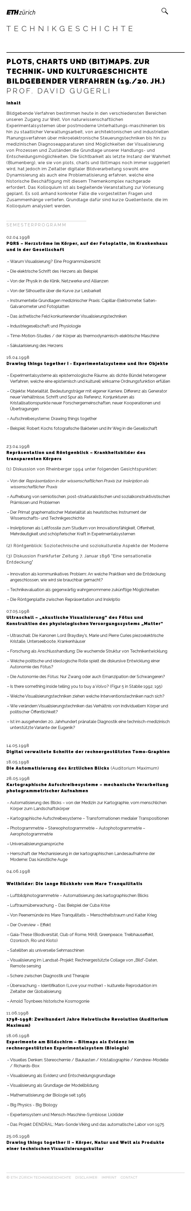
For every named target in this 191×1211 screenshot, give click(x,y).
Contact (129, 1177)
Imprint (109, 1177)
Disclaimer (86, 1177)
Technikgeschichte (71, 28)
